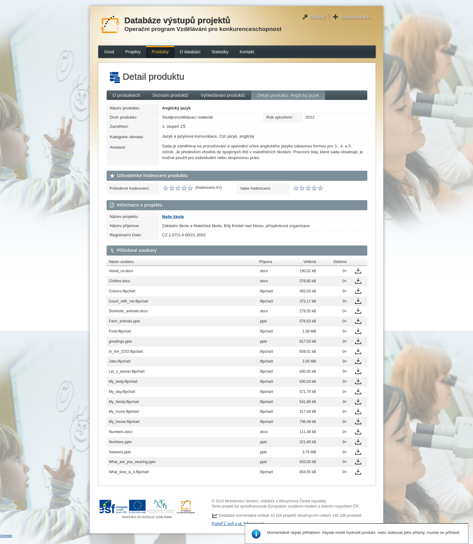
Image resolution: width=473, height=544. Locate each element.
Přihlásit (317, 16)
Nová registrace (354, 16)
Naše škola (173, 216)
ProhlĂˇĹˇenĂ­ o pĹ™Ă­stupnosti (238, 524)
